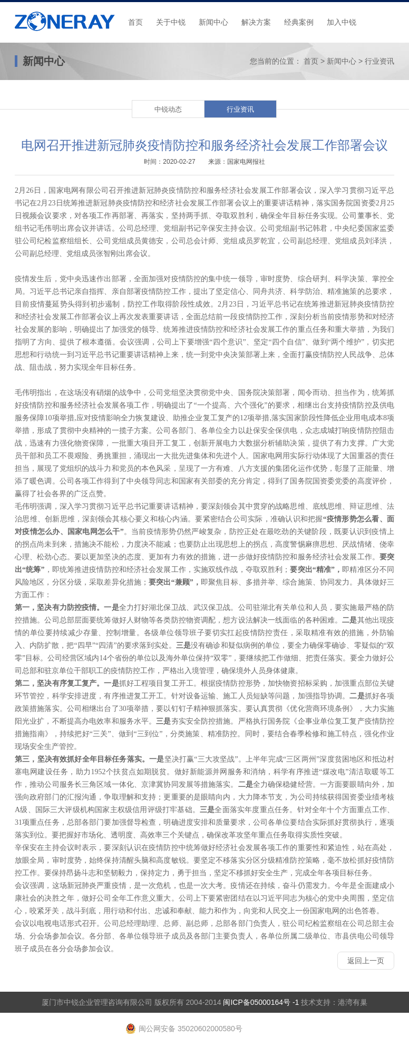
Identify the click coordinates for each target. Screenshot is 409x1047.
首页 (135, 22)
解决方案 (256, 22)
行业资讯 (379, 61)
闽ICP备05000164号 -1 (261, 1002)
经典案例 (299, 22)
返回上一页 (365, 960)
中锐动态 (168, 109)
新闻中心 (213, 22)
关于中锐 (171, 22)
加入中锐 (341, 22)
